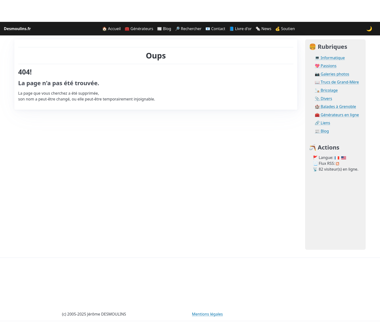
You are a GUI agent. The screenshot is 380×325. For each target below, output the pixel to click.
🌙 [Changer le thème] (369, 28)
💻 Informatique (330, 58)
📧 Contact (215, 28)
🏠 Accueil (111, 28)
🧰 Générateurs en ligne (337, 115)
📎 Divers (323, 98)
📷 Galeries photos (332, 74)
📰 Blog (164, 28)
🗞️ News (263, 28)
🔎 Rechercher (188, 28)
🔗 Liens (322, 123)
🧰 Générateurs (139, 28)
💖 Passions (325, 66)
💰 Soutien (285, 28)
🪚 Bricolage (326, 90)
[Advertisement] (190, 11)
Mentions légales (207, 314)
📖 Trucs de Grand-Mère (337, 82)
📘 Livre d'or (240, 28)
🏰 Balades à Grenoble (335, 106)
